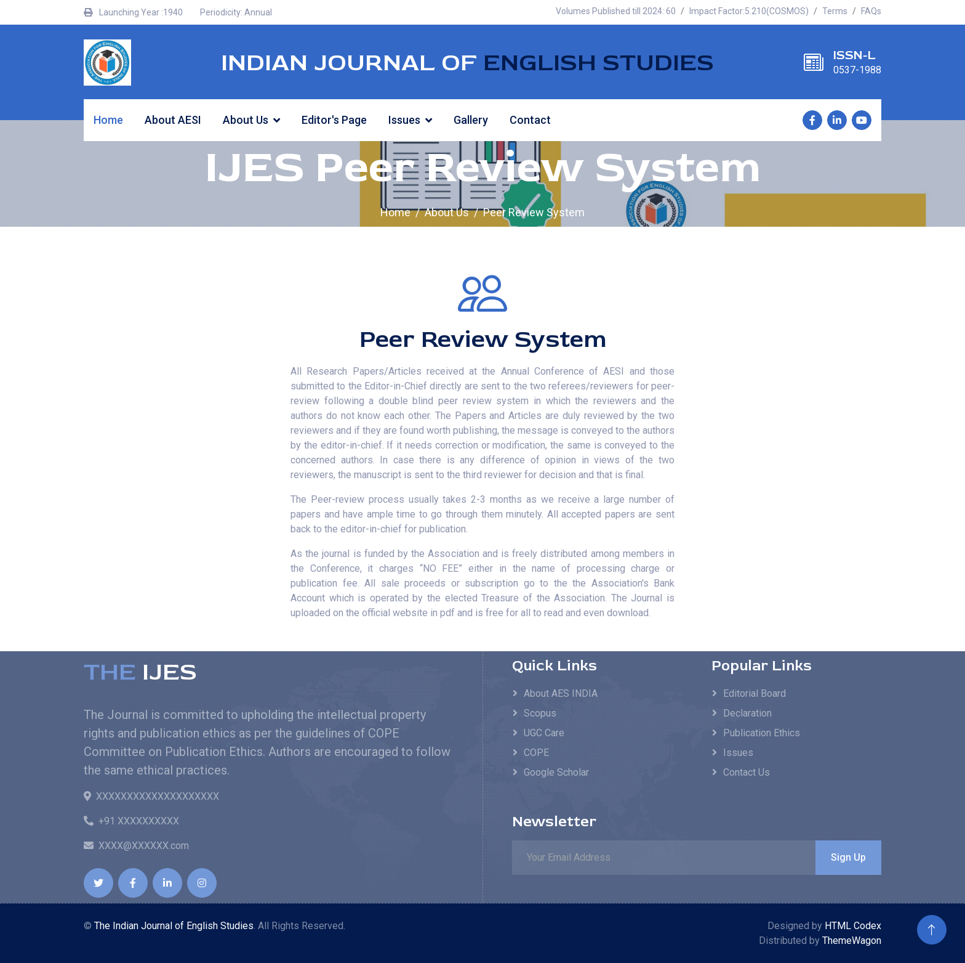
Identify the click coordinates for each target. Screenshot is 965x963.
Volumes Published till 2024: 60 (616, 11)
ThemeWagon (851, 940)
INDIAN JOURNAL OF (467, 63)
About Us (245, 119)
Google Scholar (556, 772)
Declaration (747, 713)
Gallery (471, 119)
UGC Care (544, 733)
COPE (536, 752)
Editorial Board (754, 693)
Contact (530, 119)
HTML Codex (853, 926)
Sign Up (848, 857)
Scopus (540, 713)
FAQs (871, 11)
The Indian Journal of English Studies (174, 926)
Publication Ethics (761, 733)
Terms (834, 11)
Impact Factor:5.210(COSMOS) (749, 11)
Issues (404, 119)
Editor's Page (334, 119)
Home (108, 119)
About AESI (173, 119)
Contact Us (746, 772)
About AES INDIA (561, 693)
